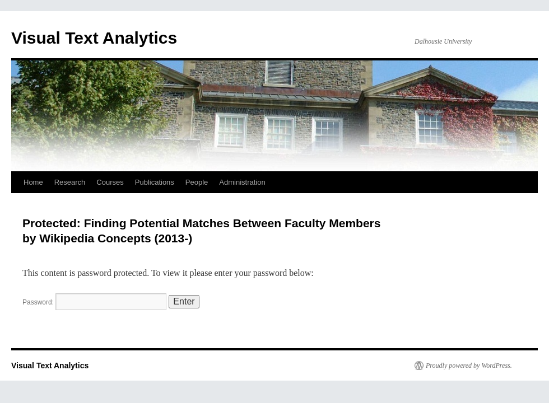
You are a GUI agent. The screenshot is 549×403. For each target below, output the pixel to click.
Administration (242, 182)
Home (33, 182)
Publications (154, 182)
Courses (109, 182)
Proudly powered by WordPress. (469, 365)
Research (70, 182)
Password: (94, 302)
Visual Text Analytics (94, 38)
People (196, 182)
